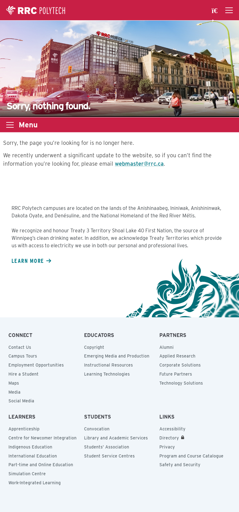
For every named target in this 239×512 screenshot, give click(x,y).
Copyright (94, 347)
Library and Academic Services (116, 437)
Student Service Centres (109, 455)
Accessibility (172, 428)
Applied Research (177, 355)
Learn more (28, 260)
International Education (32, 455)
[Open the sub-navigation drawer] (10, 125)
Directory (169, 437)
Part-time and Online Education (40, 464)
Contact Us (19, 347)
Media (14, 392)
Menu (28, 125)
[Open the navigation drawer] (229, 10)
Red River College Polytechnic (35, 10)
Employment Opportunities (36, 365)
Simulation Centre (27, 473)
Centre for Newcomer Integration (42, 437)
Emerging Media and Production (116, 355)
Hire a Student (23, 374)
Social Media (21, 400)
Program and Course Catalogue (191, 455)
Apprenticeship (24, 428)
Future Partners (175, 374)
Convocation (97, 428)
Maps (13, 383)
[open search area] (215, 10)
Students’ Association (106, 446)
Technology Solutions (181, 383)
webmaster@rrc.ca (139, 163)
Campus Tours (22, 355)
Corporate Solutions (180, 365)
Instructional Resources (108, 365)
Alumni (166, 347)
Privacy (167, 446)
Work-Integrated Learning (34, 482)
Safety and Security (179, 464)
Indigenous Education (30, 446)
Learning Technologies (107, 374)
